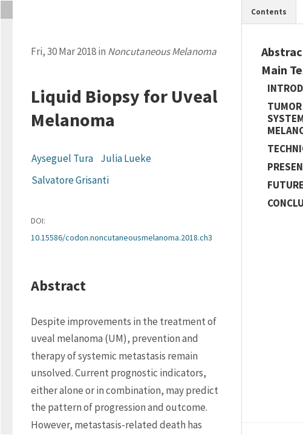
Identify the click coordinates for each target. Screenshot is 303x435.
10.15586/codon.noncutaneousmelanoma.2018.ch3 (121, 237)
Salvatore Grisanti (70, 180)
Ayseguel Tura (62, 158)
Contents (269, 12)
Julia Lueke (125, 158)
